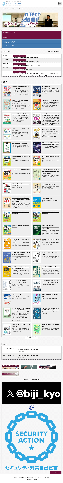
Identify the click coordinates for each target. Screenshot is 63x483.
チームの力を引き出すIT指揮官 (19, 280)
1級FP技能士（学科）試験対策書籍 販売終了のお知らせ (26, 57)
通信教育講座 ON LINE (9, 32)
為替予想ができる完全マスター (19, 294)
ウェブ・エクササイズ (32, 41)
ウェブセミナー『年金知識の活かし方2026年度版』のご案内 (26, 65)
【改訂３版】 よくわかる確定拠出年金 (50, 100)
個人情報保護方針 (22, 477)
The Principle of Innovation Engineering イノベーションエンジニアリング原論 (50, 227)
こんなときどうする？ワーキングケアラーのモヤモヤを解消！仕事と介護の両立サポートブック (50, 171)
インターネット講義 (8, 45)
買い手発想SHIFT (46, 86)
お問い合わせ (47, 477)
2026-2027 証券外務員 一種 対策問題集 (28, 349)
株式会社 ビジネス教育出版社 (31, 379)
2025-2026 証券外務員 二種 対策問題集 (28, 355)
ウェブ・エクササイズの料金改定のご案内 (22, 69)
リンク (40, 477)
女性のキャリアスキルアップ (48, 129)
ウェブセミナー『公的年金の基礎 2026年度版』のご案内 (26, 61)
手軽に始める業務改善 (47, 198)
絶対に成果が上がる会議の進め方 (19, 143)
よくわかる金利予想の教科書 (48, 184)
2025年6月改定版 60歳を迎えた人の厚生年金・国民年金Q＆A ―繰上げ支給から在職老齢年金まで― (21, 199)
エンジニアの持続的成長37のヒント (50, 280)
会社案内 (15, 477)
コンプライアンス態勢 (32, 477)
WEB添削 (5, 37)
